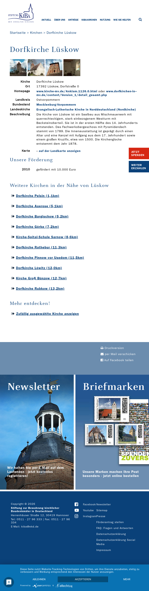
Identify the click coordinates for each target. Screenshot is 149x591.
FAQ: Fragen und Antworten (114, 528)
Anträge (73, 19)
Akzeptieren (83, 579)
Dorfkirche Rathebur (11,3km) (41, 247)
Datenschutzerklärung (111, 534)
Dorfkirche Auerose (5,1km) (39, 206)
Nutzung (105, 19)
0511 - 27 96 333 (29, 519)
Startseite (18, 33)
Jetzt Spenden (137, 153)
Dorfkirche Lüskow (61, 33)
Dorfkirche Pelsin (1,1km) (37, 196)
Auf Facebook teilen (117, 360)
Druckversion (112, 348)
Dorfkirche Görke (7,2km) (37, 227)
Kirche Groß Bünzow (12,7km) (41, 278)
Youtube (88, 510)
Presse (100, 516)
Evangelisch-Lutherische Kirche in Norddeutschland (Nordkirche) (86, 109)
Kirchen (36, 33)
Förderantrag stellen (110, 522)
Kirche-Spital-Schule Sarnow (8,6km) (47, 237)
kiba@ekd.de (30, 526)
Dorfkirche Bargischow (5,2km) (42, 216)
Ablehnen (39, 579)
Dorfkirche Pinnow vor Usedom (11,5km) (50, 258)
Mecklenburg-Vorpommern (56, 104)
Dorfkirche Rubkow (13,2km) (40, 288)
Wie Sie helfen (122, 19)
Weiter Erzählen (138, 166)
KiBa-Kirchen (89, 19)
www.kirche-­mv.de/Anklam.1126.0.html (66, 91)
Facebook (89, 504)
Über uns (59, 19)
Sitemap (101, 510)
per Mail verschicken (118, 354)
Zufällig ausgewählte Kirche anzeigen (47, 314)
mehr (126, 579)
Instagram (89, 516)
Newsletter (103, 504)
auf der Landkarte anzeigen (60, 151)
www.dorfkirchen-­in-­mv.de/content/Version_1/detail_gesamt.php (86, 93)
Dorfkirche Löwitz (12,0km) (39, 268)
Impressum (103, 550)
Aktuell (46, 19)
